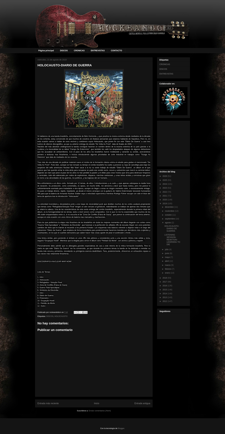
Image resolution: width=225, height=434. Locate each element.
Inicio (96, 403)
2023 (165, 188)
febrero (168, 269)
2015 (165, 289)
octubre (168, 215)
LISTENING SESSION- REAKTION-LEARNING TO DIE (172, 240)
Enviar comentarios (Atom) (100, 411)
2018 (165, 278)
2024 (165, 184)
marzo (168, 265)
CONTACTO (116, 50)
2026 (165, 176)
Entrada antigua (142, 403)
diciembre (169, 207)
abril (167, 261)
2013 (165, 297)
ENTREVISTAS (98, 50)
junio (167, 253)
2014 (165, 293)
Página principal (46, 50)
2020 (165, 199)
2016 (165, 285)
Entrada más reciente (48, 403)
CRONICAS (79, 50)
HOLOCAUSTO (61, 316)
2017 (165, 282)
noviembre (170, 211)
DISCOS (64, 50)
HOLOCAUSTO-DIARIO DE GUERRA (171, 228)
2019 (165, 203)
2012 (165, 301)
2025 (165, 180)
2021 (165, 196)
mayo (167, 257)
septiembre (170, 219)
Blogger (121, 428)
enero (168, 273)
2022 (165, 192)
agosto (168, 222)
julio (167, 249)
